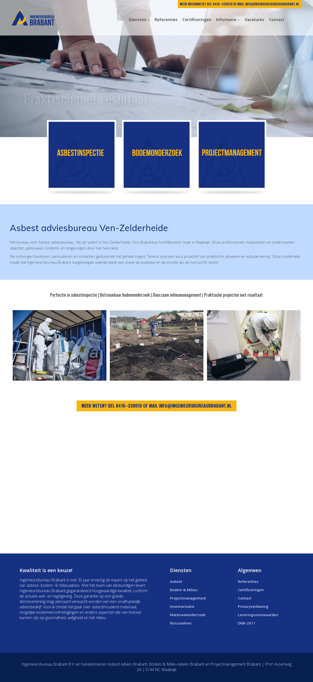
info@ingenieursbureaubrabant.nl (272, 3)
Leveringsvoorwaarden (258, 614)
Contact (245, 598)
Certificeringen (251, 589)
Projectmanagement (188, 598)
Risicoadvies (181, 623)
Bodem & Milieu (183, 589)
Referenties (248, 581)
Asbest (176, 581)
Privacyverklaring (253, 606)
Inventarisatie (182, 606)
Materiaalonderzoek (187, 614)
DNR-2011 (247, 623)
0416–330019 (223, 3)
